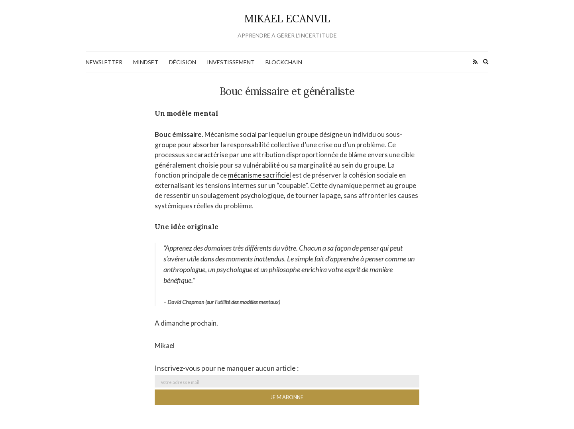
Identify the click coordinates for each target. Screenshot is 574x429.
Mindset (145, 62)
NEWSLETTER (104, 62)
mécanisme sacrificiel (259, 175)
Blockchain (283, 62)
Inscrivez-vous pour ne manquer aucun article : (227, 368)
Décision (182, 62)
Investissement (231, 62)
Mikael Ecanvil (287, 18)
